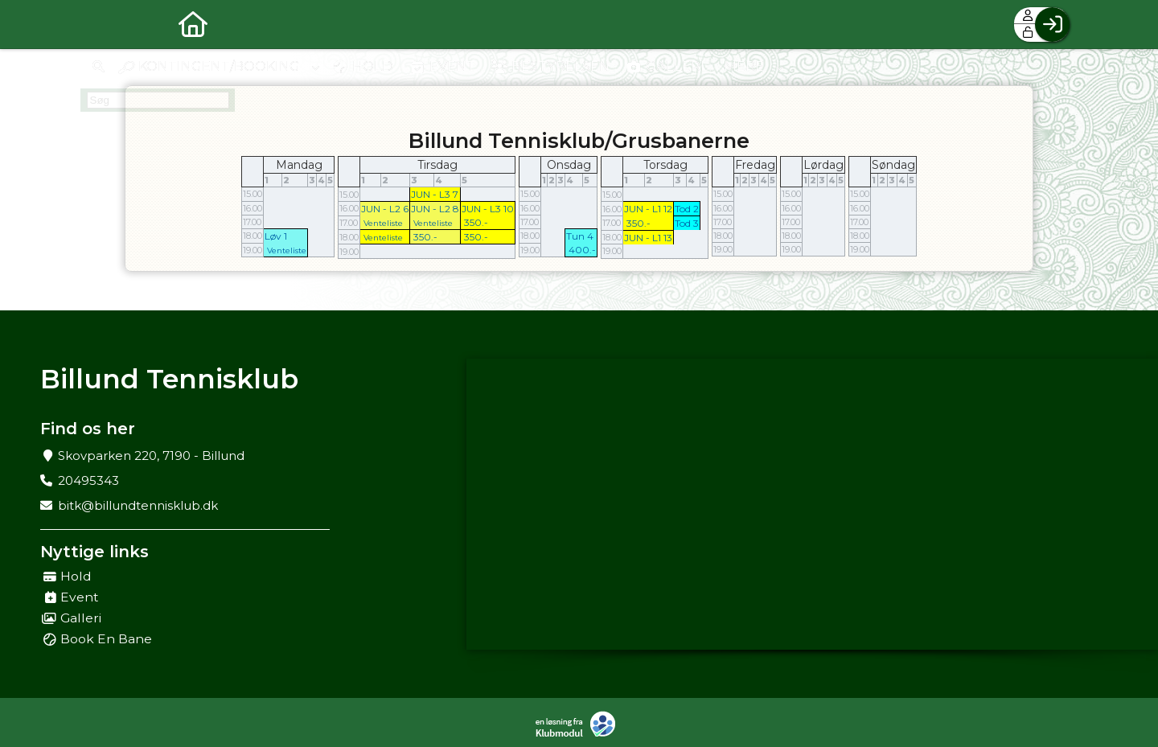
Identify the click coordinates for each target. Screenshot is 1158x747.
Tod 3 (687, 223)
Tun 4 (579, 236)
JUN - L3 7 (434, 194)
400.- (582, 250)
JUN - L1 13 (648, 238)
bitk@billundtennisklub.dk (138, 505)
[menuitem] (104, 24)
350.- (476, 222)
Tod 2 (687, 209)
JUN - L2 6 (385, 209)
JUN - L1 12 (648, 209)
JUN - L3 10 (488, 209)
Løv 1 (276, 236)
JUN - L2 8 (435, 209)
